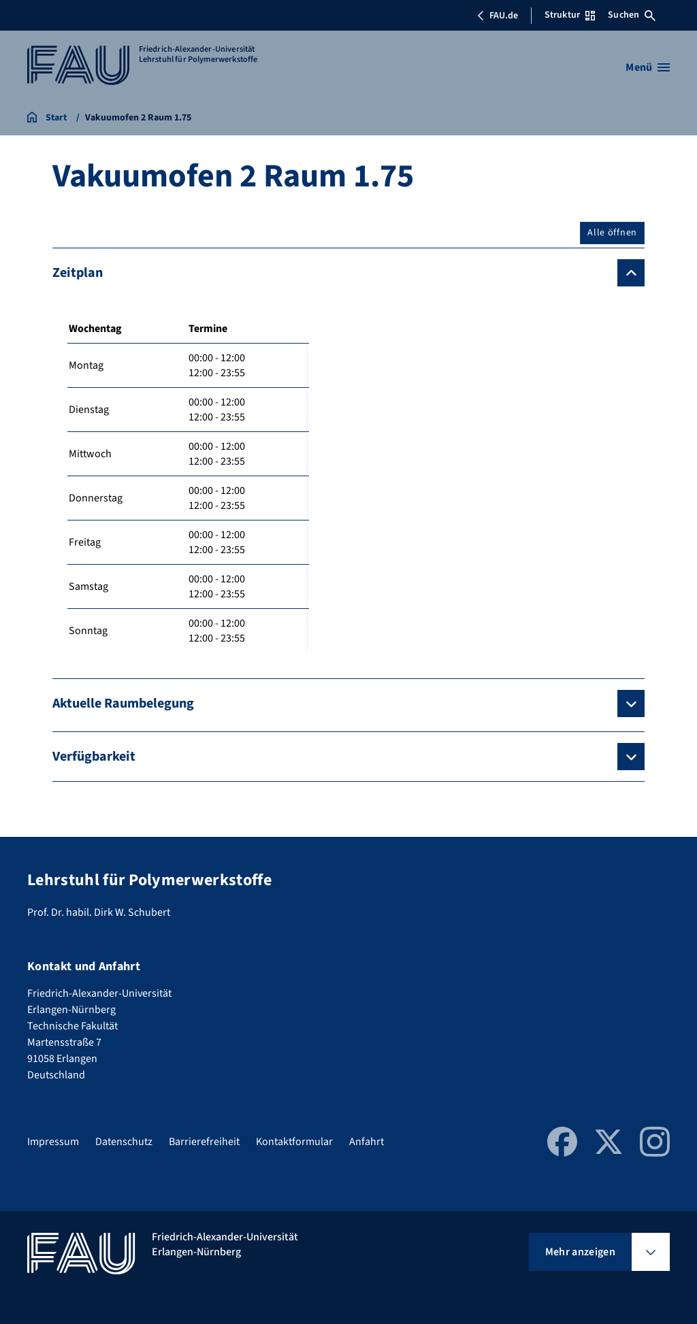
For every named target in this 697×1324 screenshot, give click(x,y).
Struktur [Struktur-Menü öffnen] (570, 15)
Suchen (631, 15)
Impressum (53, 1141)
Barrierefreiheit (204, 1141)
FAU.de (497, 15)
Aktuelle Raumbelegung (123, 703)
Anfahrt (366, 1141)
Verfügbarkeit (93, 756)
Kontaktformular (294, 1141)
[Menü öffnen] (648, 67)
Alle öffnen (612, 232)
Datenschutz (123, 1141)
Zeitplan (77, 272)
